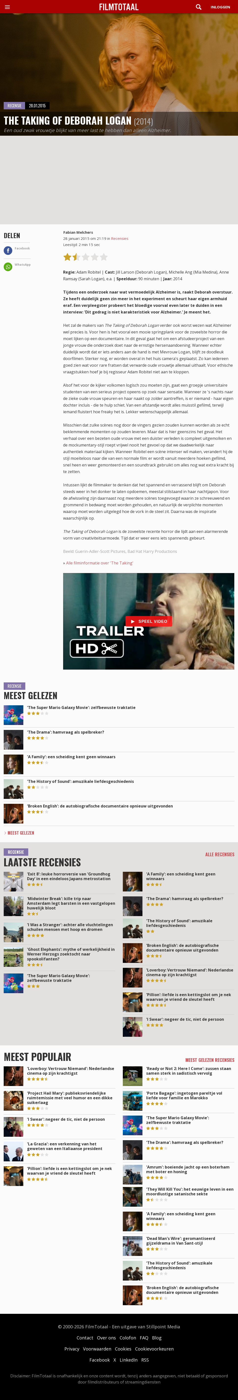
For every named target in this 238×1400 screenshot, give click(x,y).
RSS (145, 1360)
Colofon (128, 1338)
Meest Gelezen (21, 833)
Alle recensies (219, 854)
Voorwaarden (97, 1349)
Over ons (106, 1338)
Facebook (99, 1360)
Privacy (71, 1349)
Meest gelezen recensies (209, 1060)
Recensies (119, 238)
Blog (157, 1338)
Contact (85, 1338)
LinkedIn (129, 1360)
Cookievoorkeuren (154, 1349)
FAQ (144, 1338)
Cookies (123, 1349)
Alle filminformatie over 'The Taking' (99, 563)
